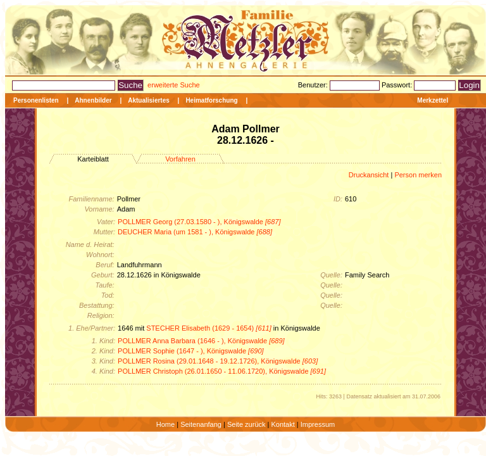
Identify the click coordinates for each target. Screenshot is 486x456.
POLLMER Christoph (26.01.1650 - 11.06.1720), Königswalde (222, 371)
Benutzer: (314, 85)
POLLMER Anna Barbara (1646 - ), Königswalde (201, 341)
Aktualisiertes (149, 100)
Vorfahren (180, 159)
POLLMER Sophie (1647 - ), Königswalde (191, 351)
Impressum (318, 424)
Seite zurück (246, 424)
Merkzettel (432, 100)
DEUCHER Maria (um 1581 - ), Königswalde (195, 232)
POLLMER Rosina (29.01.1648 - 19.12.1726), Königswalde (218, 361)
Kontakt (282, 424)
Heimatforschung (211, 100)
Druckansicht (369, 175)
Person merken (418, 175)
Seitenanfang (200, 424)
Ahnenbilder (93, 100)
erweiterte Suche (173, 85)
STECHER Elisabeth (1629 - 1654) (208, 328)
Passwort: (398, 85)
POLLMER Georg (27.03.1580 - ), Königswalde (199, 221)
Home (165, 424)
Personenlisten (36, 100)
